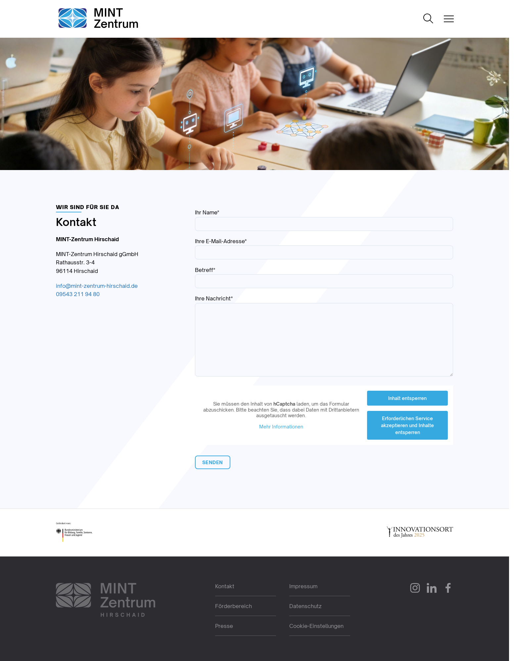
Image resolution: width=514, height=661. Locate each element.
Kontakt (224, 586)
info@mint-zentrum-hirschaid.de (97, 286)
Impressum (303, 586)
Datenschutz (305, 606)
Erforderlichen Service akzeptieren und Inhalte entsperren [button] (407, 425)
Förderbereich (233, 606)
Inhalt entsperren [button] (407, 398)
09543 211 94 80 (78, 294)
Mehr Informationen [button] (281, 426)
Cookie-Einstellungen (316, 626)
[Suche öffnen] (428, 19)
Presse (224, 626)
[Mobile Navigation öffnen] (449, 18)
